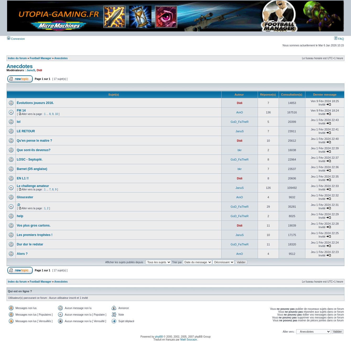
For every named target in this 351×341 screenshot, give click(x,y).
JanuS (30, 70)
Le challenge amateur (33, 186)
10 (56, 114)
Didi (39, 70)
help (20, 216)
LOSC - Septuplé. (29, 159)
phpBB (159, 336)
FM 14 (21, 110)
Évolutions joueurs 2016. (35, 103)
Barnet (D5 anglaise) (32, 169)
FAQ (339, 38)
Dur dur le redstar (30, 244)
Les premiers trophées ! (34, 235)
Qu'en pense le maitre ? (34, 140)
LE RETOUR (26, 131)
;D (18, 205)
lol (18, 122)
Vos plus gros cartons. (33, 225)
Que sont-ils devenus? (34, 150)
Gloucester (25, 197)
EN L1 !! (23, 178)
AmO (239, 112)
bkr (239, 150)
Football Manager (40, 58)
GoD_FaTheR (240, 121)
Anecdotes (61, 58)
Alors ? (22, 254)
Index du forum (17, 58)
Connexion (16, 38)
